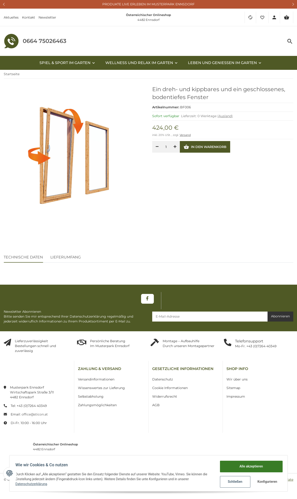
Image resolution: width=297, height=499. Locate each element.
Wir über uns (237, 381)
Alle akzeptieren (249, 466)
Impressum (235, 398)
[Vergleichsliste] (250, 17)
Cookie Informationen (170, 389)
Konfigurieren (266, 481)
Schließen (233, 481)
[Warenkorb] (286, 17)
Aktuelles (11, 17)
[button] (262, 17)
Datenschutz (162, 381)
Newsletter (47, 17)
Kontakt (28, 17)
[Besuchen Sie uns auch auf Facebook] (147, 300)
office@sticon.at (35, 416)
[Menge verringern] (157, 149)
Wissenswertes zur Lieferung (101, 389)
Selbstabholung (90, 398)
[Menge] (166, 149)
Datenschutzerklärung (32, 484)
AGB (156, 407)
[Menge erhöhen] (175, 149)
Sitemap (233, 389)
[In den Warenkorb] (205, 149)
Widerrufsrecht (164, 398)
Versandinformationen (96, 381)
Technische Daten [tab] (23, 259)
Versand (185, 136)
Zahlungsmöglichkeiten (97, 407)
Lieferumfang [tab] (65, 259)
